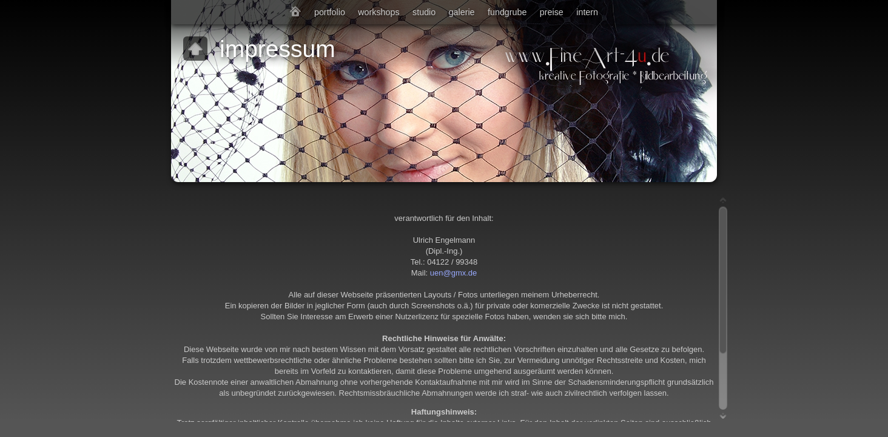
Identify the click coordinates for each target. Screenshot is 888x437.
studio (424, 12)
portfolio (329, 12)
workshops (378, 12)
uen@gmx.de (453, 272)
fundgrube (507, 12)
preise (551, 12)
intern (587, 12)
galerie (462, 12)
